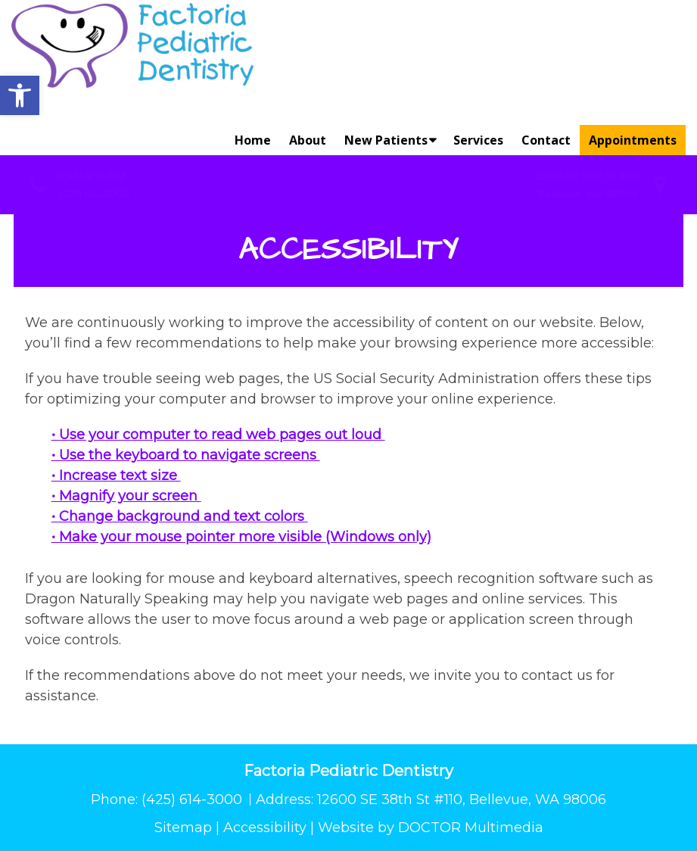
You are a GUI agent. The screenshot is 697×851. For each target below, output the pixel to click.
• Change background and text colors (179, 516)
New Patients (386, 140)
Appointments (633, 140)
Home (253, 140)
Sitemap (183, 827)
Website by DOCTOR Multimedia (430, 827)
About (307, 140)
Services (478, 140)
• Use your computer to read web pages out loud (218, 434)
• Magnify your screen (126, 496)
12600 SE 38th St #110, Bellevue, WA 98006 (461, 799)
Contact (546, 140)
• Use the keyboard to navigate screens (185, 455)
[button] (19, 95)
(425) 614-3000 (94, 194)
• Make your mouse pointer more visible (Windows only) (241, 536)
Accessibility (264, 827)
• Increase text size (116, 475)
